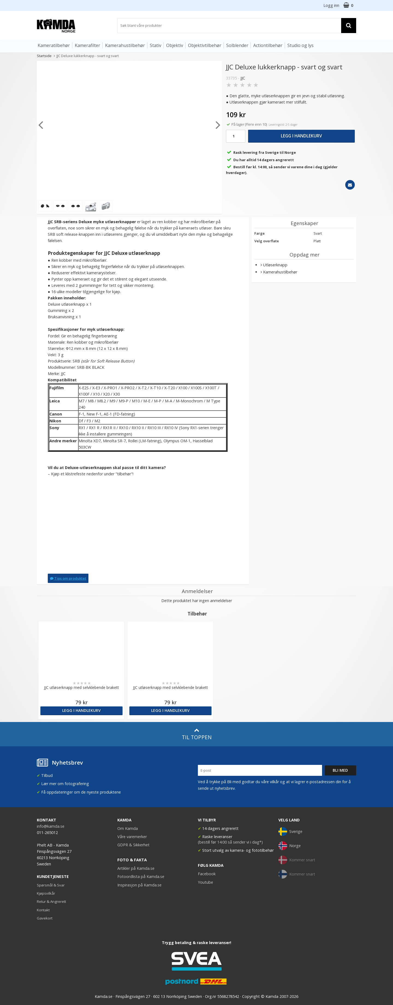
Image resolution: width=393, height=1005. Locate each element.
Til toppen (197, 734)
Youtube (205, 882)
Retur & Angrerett (51, 901)
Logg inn (331, 5)
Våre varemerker (132, 836)
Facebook (207, 873)
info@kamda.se (50, 826)
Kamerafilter (87, 45)
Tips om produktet (68, 578)
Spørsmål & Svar (51, 885)
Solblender (237, 45)
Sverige (290, 831)
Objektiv (174, 45)
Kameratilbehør (54, 45)
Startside (44, 55)
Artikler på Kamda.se (135, 868)
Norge (289, 845)
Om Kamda (127, 828)
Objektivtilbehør (204, 45)
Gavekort (44, 918)
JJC (242, 78)
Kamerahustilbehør (125, 45)
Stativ (155, 45)
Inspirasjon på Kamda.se (139, 885)
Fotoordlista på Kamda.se (140, 876)
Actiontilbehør (267, 45)
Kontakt (43, 909)
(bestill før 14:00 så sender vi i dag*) (230, 842)
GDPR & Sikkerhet (133, 844)
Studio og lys (300, 45)
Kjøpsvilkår (46, 893)
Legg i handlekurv (301, 136)
